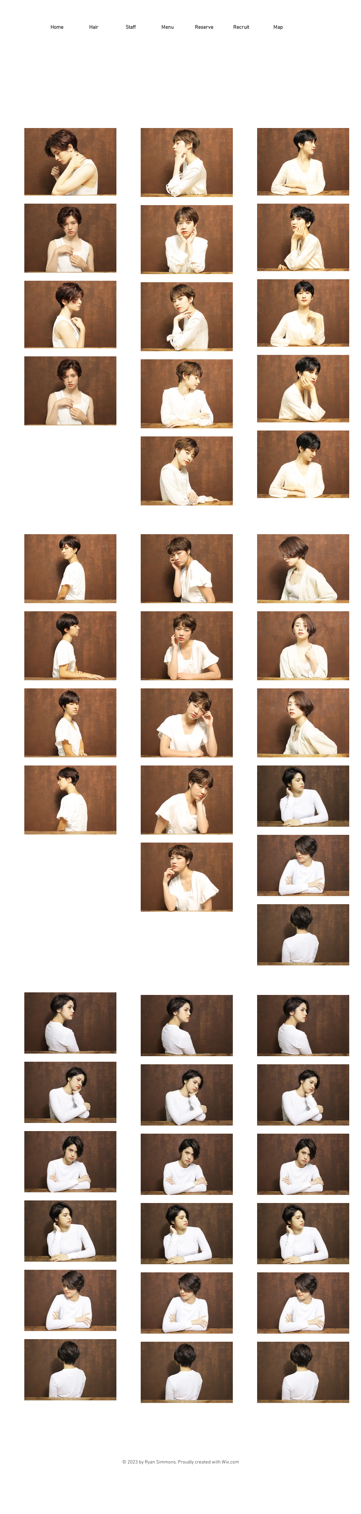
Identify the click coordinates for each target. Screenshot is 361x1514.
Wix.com (230, 1462)
